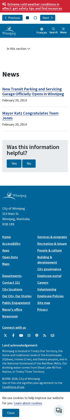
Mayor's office (12, 309)
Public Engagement (16, 303)
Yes (14, 163)
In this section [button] (18, 48)
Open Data (10, 257)
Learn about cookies (28, 403)
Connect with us (14, 327)
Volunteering (46, 289)
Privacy (42, 309)
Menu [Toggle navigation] (63, 31)
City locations (12, 289)
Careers (42, 282)
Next (48, 18)
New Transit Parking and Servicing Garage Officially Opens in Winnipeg (33, 91)
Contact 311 (11, 282)
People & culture (49, 250)
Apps (5, 250)
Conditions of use (13, 387)
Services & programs (52, 237)
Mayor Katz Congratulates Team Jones (30, 115)
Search (53, 31)
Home (6, 237)
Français (42, 32)
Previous (12, 18)
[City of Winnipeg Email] (52, 335)
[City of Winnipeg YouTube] (21, 335)
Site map (43, 303)
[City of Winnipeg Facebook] (13, 335)
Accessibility (11, 243)
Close (11, 413)
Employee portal (49, 276)
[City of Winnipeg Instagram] (29, 335)
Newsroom (10, 316)
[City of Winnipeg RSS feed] (44, 335)
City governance (49, 269)
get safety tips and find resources (32, 6)
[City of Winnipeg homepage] (14, 198)
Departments (12, 276)
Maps (6, 264)
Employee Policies (50, 296)
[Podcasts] (37, 335)
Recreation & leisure (52, 243)
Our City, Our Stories (17, 296)
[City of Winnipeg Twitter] (5, 335)
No (29, 163)
